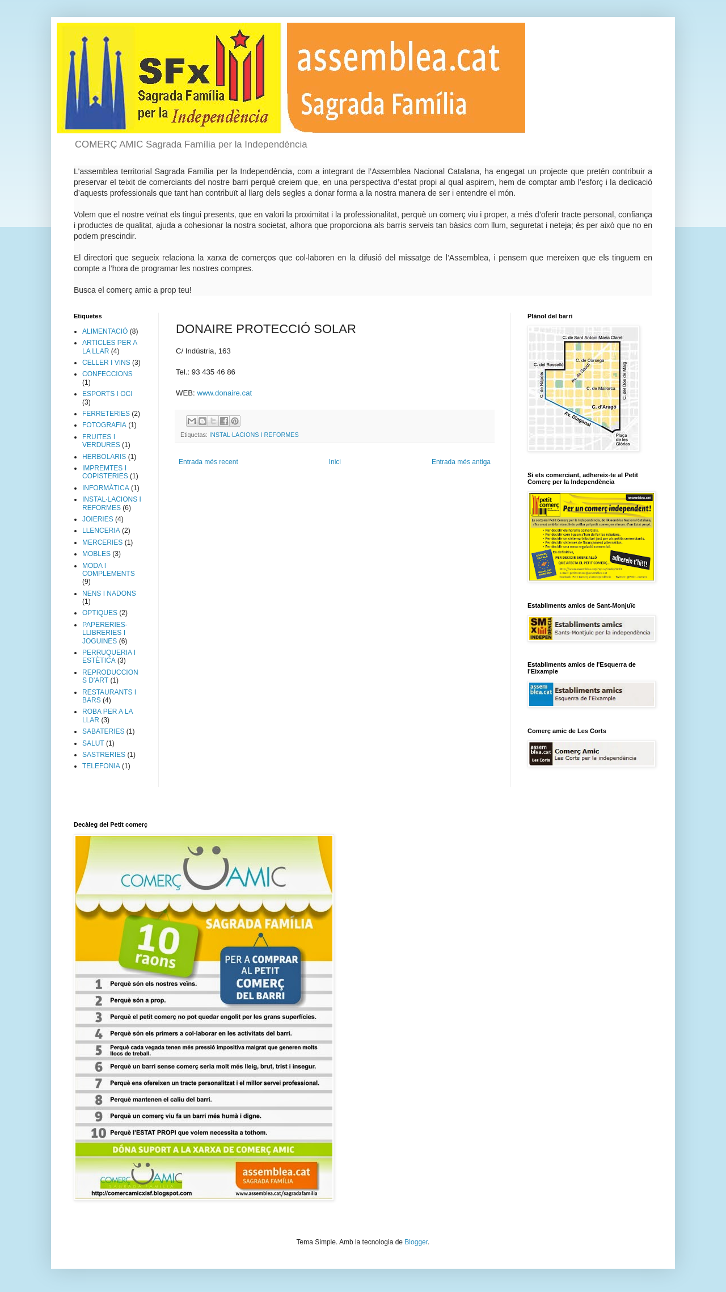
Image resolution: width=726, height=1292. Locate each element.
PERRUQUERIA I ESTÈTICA (109, 656)
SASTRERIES (103, 755)
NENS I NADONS (109, 593)
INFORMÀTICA (105, 488)
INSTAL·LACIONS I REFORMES (254, 434)
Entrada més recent (208, 462)
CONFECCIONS (107, 374)
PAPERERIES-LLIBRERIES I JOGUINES (105, 633)
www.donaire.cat (224, 393)
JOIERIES (97, 519)
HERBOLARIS (104, 457)
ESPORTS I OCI (107, 394)
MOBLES (96, 554)
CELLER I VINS (106, 363)
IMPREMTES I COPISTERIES (105, 472)
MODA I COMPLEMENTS (108, 570)
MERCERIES (102, 542)
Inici (335, 462)
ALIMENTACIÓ (105, 331)
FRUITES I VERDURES (101, 441)
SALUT (93, 743)
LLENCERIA (101, 531)
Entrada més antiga (461, 462)
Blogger (416, 1242)
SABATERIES (103, 731)
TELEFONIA (101, 766)
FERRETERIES (106, 414)
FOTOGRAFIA (104, 425)
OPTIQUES (99, 613)
